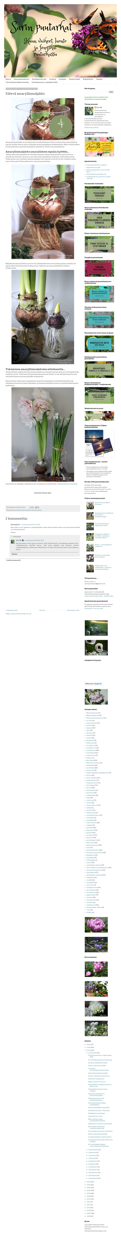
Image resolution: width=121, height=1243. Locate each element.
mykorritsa (90, 812)
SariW (18, 540)
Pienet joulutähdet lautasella (98, 1107)
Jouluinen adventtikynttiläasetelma (98, 1069)
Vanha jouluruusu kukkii (97, 1065)
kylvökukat (90, 785)
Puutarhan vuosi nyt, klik (93, 608)
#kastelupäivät (91, 713)
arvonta (89, 720)
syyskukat (90, 882)
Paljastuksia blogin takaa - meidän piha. (98, 596)
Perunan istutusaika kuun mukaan (102, 556)
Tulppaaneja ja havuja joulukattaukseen (96, 1099)
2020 (89, 1190)
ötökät (88, 912)
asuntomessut (91, 723)
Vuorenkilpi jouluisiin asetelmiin (100, 1131)
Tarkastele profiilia (91, 127)
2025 (89, 1047)
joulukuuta (92, 1053)
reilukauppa (90, 860)
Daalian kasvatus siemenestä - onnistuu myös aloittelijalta (103, 567)
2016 (88, 1202)
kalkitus (89, 758)
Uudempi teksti (12, 610)
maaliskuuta (93, 1172)
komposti (89, 770)
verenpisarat (91, 900)
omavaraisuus (91, 822)
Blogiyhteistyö (88, 79)
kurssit (88, 775)
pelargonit (90, 830)
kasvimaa (89, 760)
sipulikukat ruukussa (94, 875)
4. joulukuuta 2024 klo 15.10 (34, 540)
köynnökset (90, 790)
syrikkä (89, 880)
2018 (88, 1196)
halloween (90, 743)
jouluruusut (90, 755)
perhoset (89, 837)
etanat (88, 738)
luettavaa (89, 800)
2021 (88, 1187)
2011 (88, 1207)
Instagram (62, 79)
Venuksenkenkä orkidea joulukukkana (97, 1104)
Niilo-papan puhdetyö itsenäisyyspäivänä (96, 1127)
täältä (92, 581)
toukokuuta (92, 1167)
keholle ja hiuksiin (93, 763)
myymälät (90, 818)
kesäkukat (90, 765)
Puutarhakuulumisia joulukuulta (100, 1060)
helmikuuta (92, 1175)
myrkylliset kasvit (93, 815)
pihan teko (90, 842)
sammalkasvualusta (93, 865)
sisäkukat (89, 877)
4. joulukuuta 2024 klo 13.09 (30, 524)
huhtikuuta (92, 1170)
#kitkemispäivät (92, 715)
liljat (88, 797)
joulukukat (17, 510)
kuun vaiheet (91, 778)
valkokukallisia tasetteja (67, 484)
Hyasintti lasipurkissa (96, 1079)
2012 (88, 1205)
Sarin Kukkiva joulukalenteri (32, 510)
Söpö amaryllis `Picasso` (97, 1082)
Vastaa (13, 532)
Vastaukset (17, 536)
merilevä (89, 810)
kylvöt (88, 788)
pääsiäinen (90, 855)
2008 (89, 1216)
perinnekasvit (91, 840)
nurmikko (90, 820)
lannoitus (90, 793)
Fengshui (99, 79)
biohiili (89, 725)
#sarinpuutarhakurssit (94, 718)
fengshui (89, 740)
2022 (89, 1185)
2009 (89, 1213)
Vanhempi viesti (73, 610)
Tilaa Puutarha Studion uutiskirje (17, 82)
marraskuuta (93, 1149)
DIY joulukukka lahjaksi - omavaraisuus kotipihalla (98, 1145)
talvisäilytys (91, 892)
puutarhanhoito (92, 850)
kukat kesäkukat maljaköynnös (97, 773)
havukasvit (90, 745)
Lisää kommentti (13, 560)
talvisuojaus (90, 890)
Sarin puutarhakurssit (21, 79)
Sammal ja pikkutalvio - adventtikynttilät (96, 1094)
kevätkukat (90, 768)
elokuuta (91, 1158)
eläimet (89, 735)
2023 (89, 1182)
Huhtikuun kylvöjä (93, 167)
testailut (89, 897)
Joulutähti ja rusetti (95, 1116)
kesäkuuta (92, 1164)
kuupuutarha (91, 780)
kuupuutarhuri (91, 783)
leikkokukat (90, 795)
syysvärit (89, 885)
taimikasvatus (91, 887)
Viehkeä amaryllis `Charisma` (99, 1110)
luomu (88, 803)
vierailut (89, 902)
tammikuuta (93, 1178)
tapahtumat (90, 895)
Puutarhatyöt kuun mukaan (96, 165)
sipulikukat (90, 872)
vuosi (88, 910)
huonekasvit (91, 748)
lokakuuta (92, 1152)
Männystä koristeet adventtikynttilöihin (96, 1120)
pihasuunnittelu (92, 845)
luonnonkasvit (91, 805)
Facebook (52, 79)
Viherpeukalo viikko (93, 907)
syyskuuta (92, 1155)
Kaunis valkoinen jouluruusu (99, 1076)
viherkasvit (90, 905)
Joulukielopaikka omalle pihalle (99, 1137)
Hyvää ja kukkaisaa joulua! (97, 1063)
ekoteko (89, 733)
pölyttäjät (90, 857)
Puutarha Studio (74, 79)
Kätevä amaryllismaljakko (97, 1134)
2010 (88, 1210)
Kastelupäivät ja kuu (39, 79)
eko (87, 730)
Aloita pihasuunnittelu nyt (96, 174)
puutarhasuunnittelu (94, 852)
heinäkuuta (92, 1161)
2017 (88, 1199)
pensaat (89, 832)
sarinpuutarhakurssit (94, 870)
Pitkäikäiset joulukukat (96, 1113)
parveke (89, 827)
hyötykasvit (90, 750)
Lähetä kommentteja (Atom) (20, 614)
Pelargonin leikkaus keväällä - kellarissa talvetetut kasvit (102, 535)
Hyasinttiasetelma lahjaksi (98, 1073)
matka (88, 808)
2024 (89, 1050)
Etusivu (8, 79)
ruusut (88, 862)
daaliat (88, 728)
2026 (89, 1044)
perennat (89, 835)
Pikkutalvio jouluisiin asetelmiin (100, 1124)
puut (88, 847)
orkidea (89, 825)
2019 (88, 1193)
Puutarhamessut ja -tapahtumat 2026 (44, 82)
